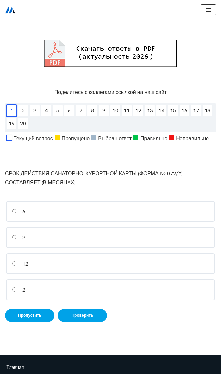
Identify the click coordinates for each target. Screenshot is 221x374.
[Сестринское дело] (10, 10)
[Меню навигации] (208, 9)
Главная (15, 367)
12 (20, 263)
